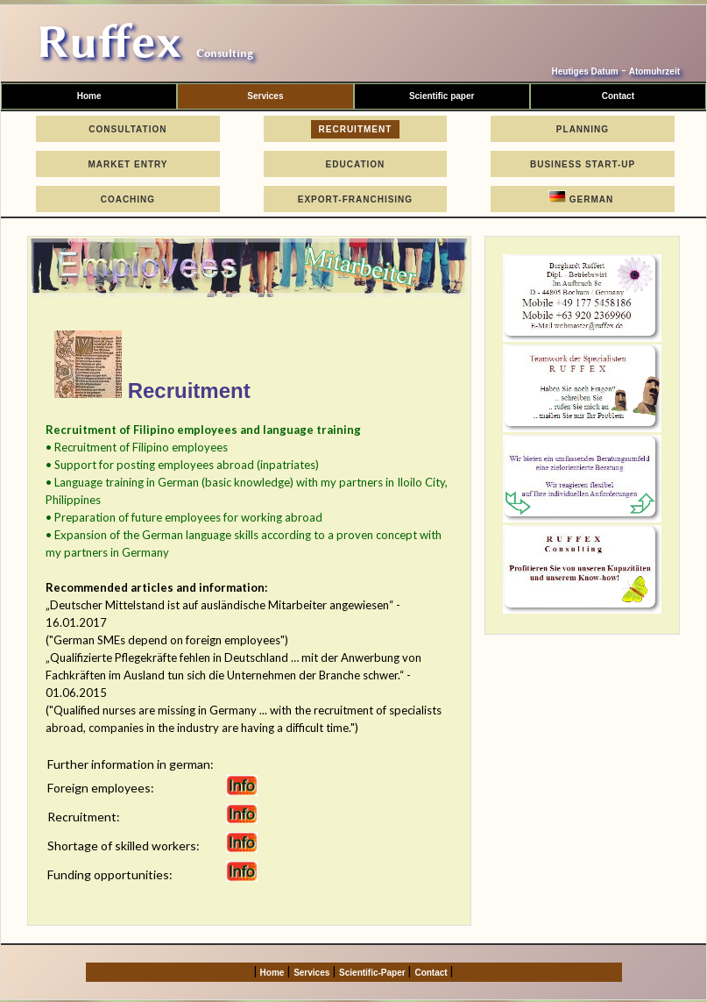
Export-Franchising (355, 199)
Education (355, 164)
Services (265, 96)
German (582, 197)
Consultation (128, 129)
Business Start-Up (583, 164)
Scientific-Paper (373, 972)
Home (89, 96)
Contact (431, 972)
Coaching (128, 199)
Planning (582, 129)
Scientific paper (441, 96)
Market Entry (128, 164)
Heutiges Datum (585, 71)
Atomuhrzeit (654, 71)
